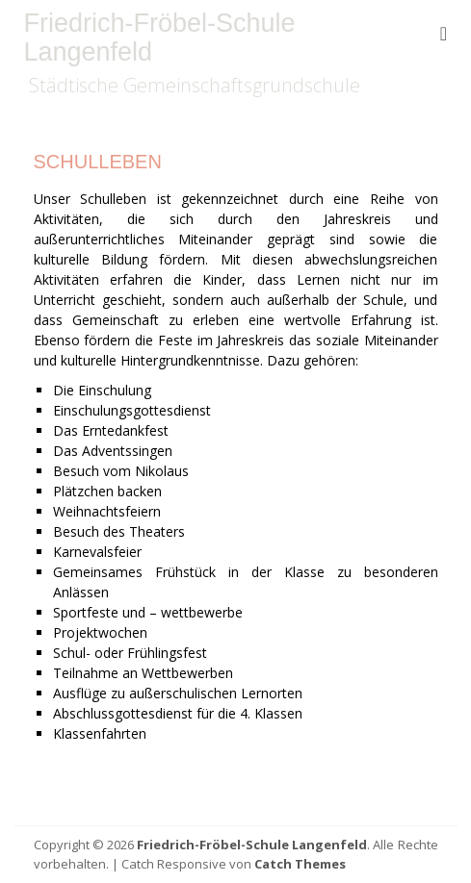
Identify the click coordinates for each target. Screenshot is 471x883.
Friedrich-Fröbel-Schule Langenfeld (160, 37)
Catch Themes (300, 863)
